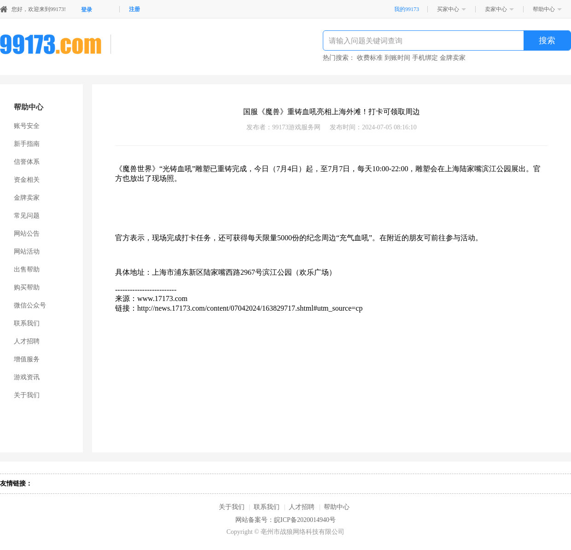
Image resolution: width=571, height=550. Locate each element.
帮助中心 (544, 9)
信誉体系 (27, 161)
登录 (86, 9)
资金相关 (27, 179)
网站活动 (27, 251)
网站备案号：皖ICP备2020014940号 (285, 519)
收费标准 (370, 57)
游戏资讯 (27, 377)
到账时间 (397, 57)
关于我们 (27, 395)
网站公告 (27, 233)
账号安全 (27, 125)
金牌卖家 (453, 57)
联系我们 (27, 323)
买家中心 (448, 9)
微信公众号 (30, 305)
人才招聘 (27, 341)
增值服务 (27, 359)
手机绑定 (425, 57)
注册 (134, 9)
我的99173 (406, 9)
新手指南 (27, 143)
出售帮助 (27, 269)
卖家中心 (496, 9)
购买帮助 (27, 287)
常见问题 (27, 215)
